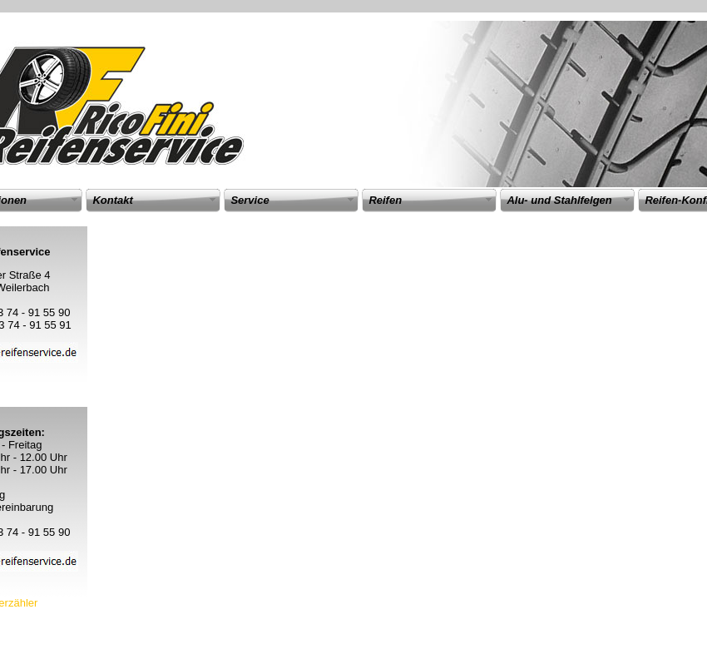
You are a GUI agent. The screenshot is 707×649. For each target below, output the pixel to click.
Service (249, 200)
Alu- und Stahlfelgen (559, 200)
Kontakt (112, 200)
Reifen (385, 200)
